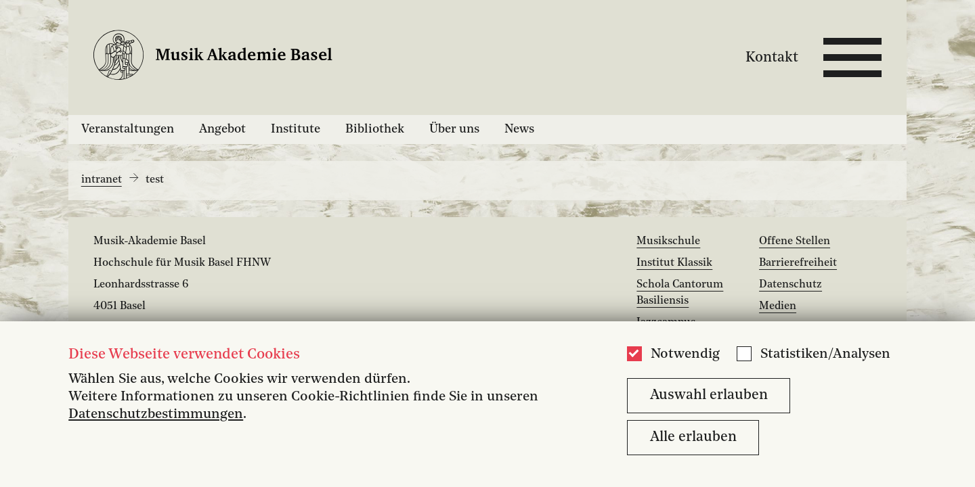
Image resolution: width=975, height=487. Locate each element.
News (519, 129)
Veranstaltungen (127, 129)
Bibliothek (374, 129)
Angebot (222, 129)
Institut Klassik (674, 263)
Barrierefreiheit (798, 263)
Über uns (454, 129)
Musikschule (668, 241)
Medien (777, 306)
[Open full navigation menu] (852, 57)
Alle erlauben (693, 437)
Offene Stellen (794, 241)
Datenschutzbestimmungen (155, 414)
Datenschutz (790, 284)
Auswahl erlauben (709, 395)
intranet (101, 180)
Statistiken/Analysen (825, 354)
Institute (295, 129)
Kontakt (771, 57)
